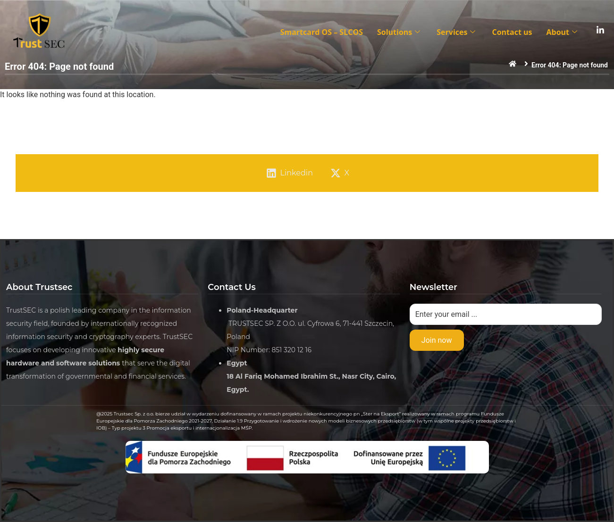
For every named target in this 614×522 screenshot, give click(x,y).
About (563, 32)
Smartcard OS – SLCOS (321, 32)
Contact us (512, 32)
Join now (436, 340)
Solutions (399, 32)
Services (457, 32)
